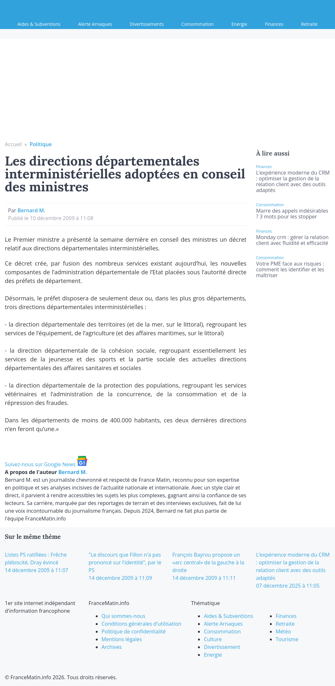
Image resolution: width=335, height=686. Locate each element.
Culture (213, 639)
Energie (239, 24)
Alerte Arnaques (95, 24)
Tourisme (287, 639)
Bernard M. (31, 210)
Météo (283, 631)
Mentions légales (122, 639)
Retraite (309, 24)
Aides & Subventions (38, 24)
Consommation (198, 24)
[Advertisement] (167, 92)
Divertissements (147, 24)
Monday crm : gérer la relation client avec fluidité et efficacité (292, 240)
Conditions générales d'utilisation (142, 623)
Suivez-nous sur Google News (46, 464)
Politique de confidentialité (134, 631)
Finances (274, 24)
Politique (41, 144)
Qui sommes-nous (123, 616)
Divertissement (222, 647)
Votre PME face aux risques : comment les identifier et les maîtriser (290, 269)
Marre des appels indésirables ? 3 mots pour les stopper (292, 213)
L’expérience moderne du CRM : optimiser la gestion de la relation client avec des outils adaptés (293, 181)
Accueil (13, 144)
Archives (112, 647)
